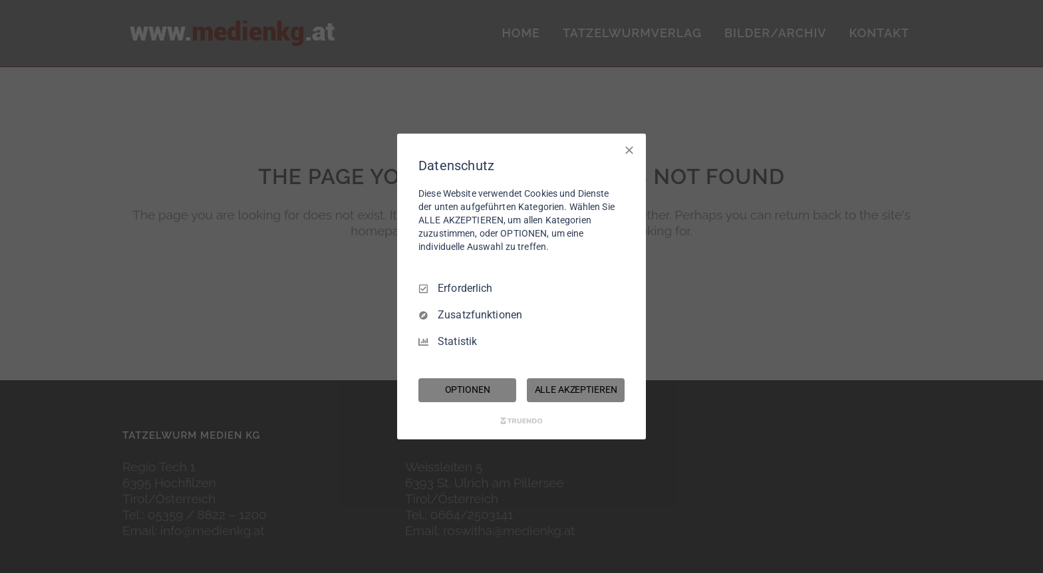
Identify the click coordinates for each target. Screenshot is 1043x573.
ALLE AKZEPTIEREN (576, 389)
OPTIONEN (467, 389)
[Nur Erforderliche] (629, 150)
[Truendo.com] (521, 420)
